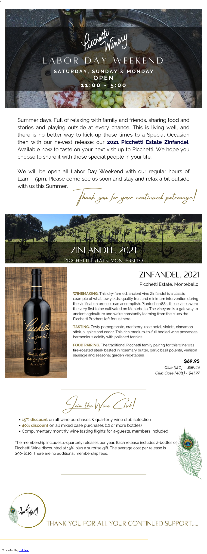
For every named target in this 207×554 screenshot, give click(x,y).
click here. (24, 550)
